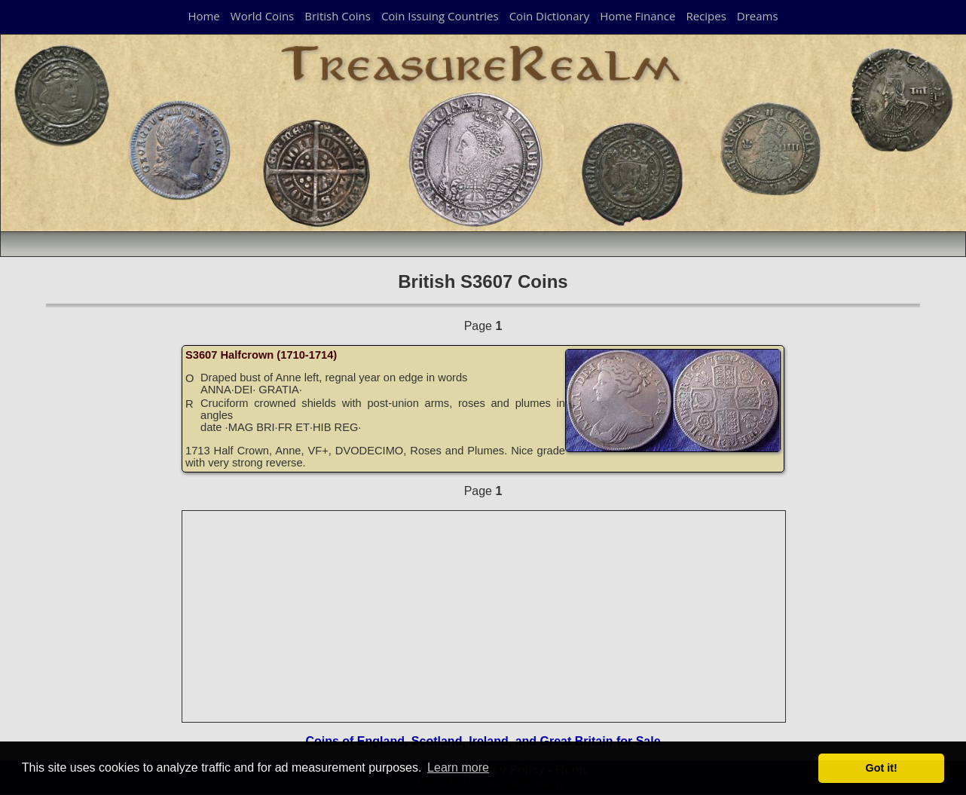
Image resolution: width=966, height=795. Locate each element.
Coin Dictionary (549, 15)
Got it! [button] (881, 768)
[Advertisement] (484, 616)
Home (203, 15)
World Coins (262, 15)
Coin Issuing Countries (440, 15)
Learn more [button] (458, 767)
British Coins (337, 15)
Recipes (706, 15)
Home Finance (637, 15)
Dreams (757, 15)
